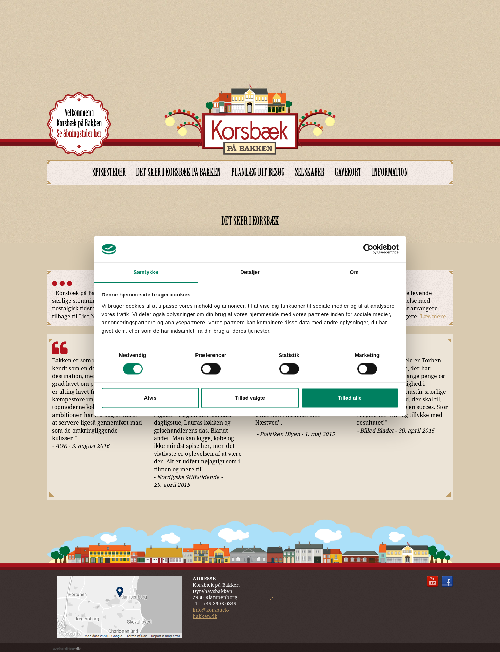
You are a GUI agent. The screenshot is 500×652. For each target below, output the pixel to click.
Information (390, 172)
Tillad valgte (250, 398)
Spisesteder (109, 172)
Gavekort (348, 172)
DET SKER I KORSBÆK (250, 220)
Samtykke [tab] (146, 272)
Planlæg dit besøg (258, 172)
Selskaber (309, 172)
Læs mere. (434, 316)
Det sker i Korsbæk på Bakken (178, 172)
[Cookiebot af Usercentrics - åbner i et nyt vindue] (368, 249)
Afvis (150, 398)
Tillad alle (349, 398)
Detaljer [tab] (250, 272)
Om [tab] (354, 272)
